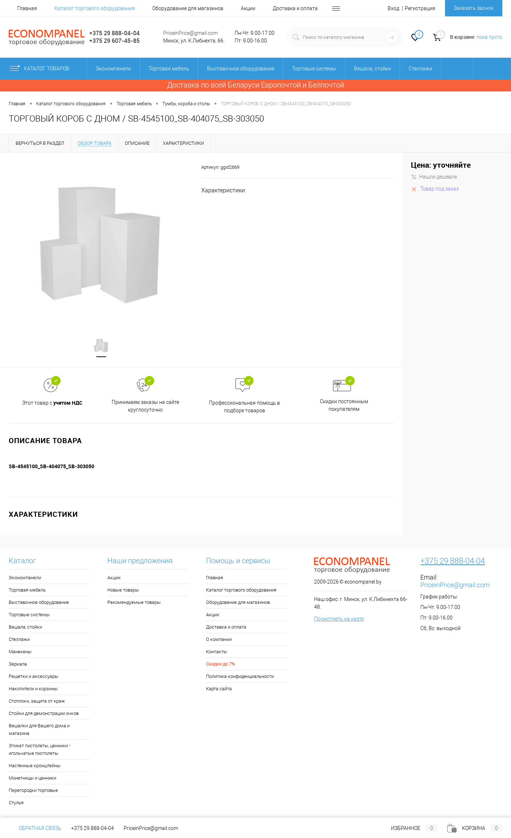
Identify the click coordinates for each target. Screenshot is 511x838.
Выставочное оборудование (39, 603)
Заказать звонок (474, 8)
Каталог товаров (45, 68)
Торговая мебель (27, 590)
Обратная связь (35, 828)
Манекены (20, 652)
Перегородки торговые (33, 791)
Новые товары (123, 590)
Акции (248, 8)
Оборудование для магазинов (187, 8)
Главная (27, 8)
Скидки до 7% (220, 664)
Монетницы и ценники (32, 778)
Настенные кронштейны (35, 766)
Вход (393, 8)
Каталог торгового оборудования (94, 8)
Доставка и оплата (295, 8)
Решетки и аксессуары (33, 677)
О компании (219, 640)
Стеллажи (19, 640)
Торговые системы (29, 615)
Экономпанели (25, 578)
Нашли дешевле (434, 177)
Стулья (16, 803)
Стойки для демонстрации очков (44, 714)
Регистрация (420, 8)
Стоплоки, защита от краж (37, 701)
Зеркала (18, 664)
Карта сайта (219, 689)
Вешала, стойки (25, 627)
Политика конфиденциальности (240, 677)
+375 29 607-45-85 (114, 41)
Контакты (216, 652)
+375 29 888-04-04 (114, 33)
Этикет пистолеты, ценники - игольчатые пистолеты (39, 750)
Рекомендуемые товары (134, 603)
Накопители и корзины (33, 689)
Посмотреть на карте (339, 619)
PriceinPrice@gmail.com (190, 33)
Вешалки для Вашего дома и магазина (39, 730)
